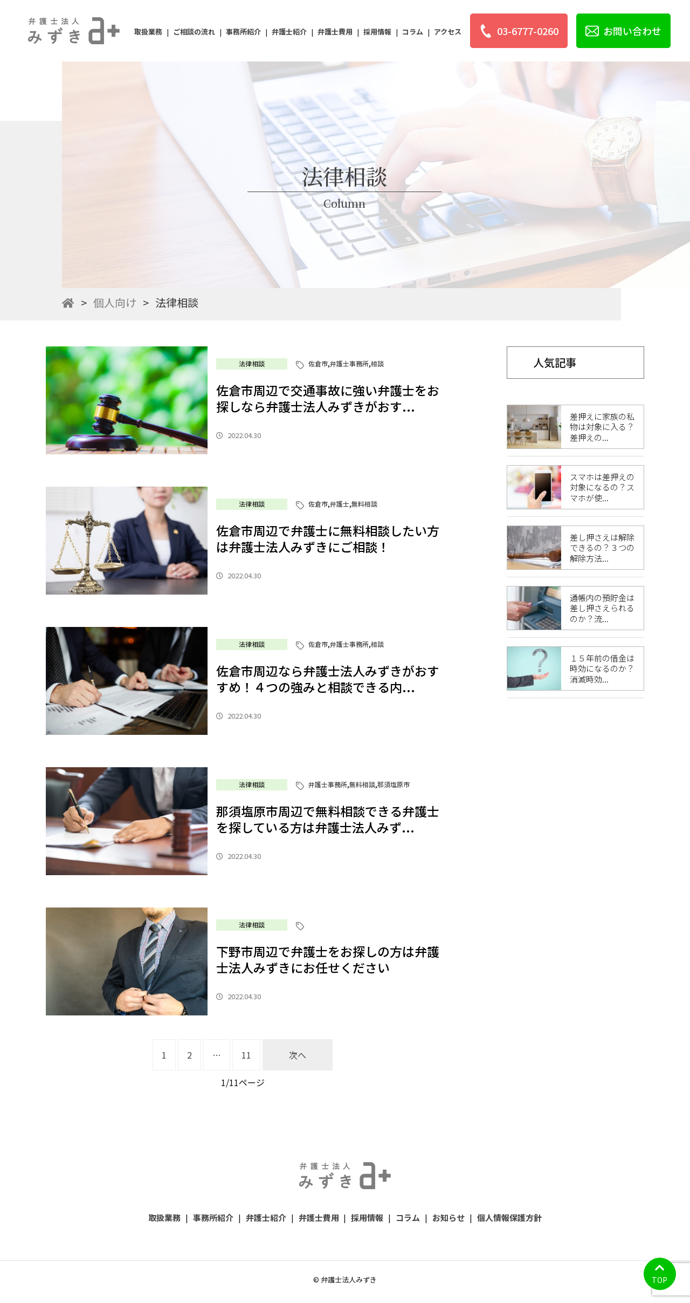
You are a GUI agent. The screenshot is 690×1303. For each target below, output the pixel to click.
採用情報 (377, 31)
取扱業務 (148, 31)
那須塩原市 (393, 784)
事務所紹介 (243, 31)
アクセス (447, 31)
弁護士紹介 (289, 31)
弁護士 (339, 503)
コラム (412, 31)
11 (246, 1054)
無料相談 (364, 503)
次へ (297, 1054)
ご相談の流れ (194, 31)
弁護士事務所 (349, 363)
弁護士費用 (335, 31)
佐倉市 (318, 363)
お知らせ (448, 1217)
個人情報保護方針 (509, 1217)
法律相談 (252, 363)
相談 (377, 363)
